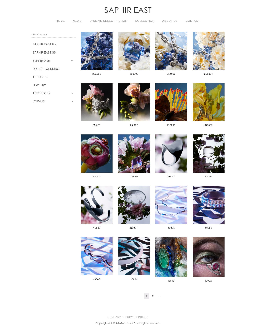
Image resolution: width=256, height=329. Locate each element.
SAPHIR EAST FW (44, 44)
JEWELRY (39, 85)
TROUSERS (40, 77)
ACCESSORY (41, 93)
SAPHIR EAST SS (44, 52)
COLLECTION (144, 20)
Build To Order (42, 60)
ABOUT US (170, 20)
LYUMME (39, 101)
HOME (60, 20)
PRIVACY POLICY (137, 317)
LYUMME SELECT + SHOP (108, 20)
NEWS (77, 20)
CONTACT (193, 20)
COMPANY (114, 317)
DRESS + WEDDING (46, 68)
